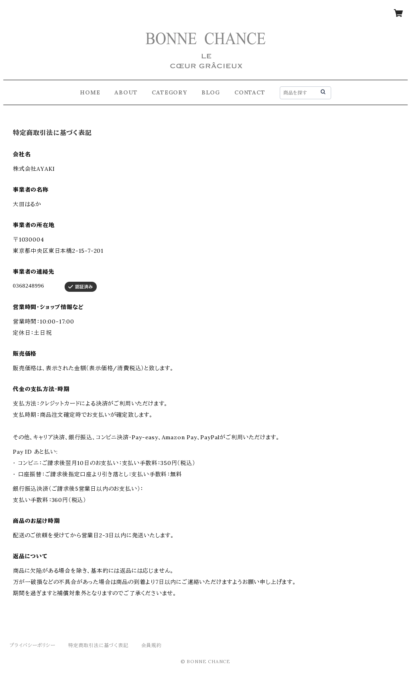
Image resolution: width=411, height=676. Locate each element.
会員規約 (151, 645)
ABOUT (125, 92)
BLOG (210, 92)
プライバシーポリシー (32, 645)
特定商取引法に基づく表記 (98, 645)
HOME (90, 92)
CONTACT (249, 92)
